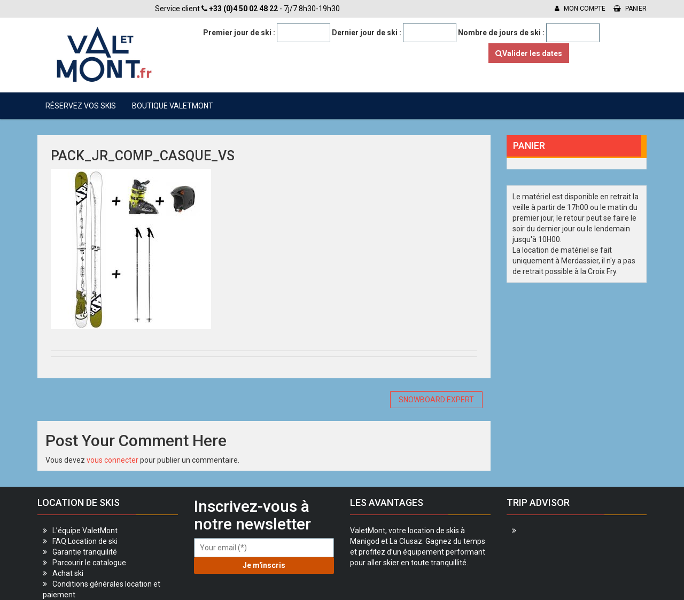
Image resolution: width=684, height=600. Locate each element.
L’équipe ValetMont (85, 530)
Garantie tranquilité (84, 552)
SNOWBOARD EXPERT (436, 399)
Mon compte (580, 8)
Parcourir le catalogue (89, 562)
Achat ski (67, 573)
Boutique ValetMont (172, 106)
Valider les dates (528, 53)
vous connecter (112, 460)
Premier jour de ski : (239, 32)
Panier (630, 8)
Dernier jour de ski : (366, 32)
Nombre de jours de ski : (501, 32)
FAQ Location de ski (85, 541)
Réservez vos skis (80, 106)
